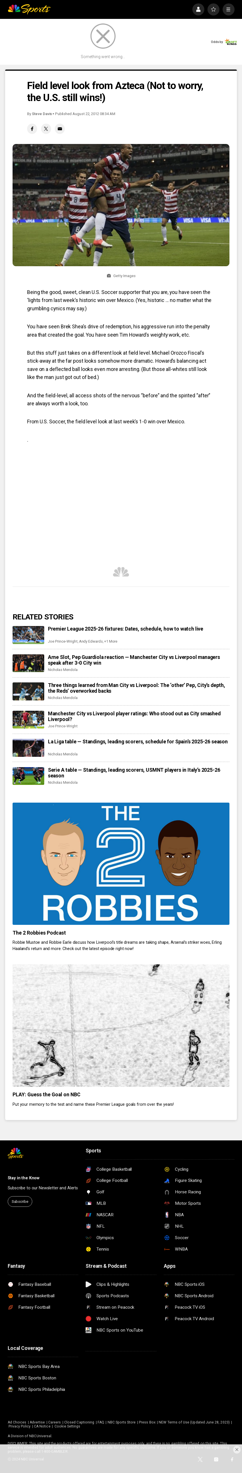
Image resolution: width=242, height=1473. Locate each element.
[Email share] (60, 129)
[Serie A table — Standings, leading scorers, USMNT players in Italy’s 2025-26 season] (28, 776)
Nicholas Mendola (63, 670)
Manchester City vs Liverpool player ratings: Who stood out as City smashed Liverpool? (134, 716)
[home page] (29, 9)
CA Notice (42, 1426)
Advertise (37, 1422)
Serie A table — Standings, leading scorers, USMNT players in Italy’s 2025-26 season (134, 773)
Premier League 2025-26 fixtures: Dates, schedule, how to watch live (125, 629)
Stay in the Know (24, 1178)
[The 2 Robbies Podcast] (121, 864)
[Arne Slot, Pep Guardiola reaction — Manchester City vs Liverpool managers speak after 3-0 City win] (28, 663)
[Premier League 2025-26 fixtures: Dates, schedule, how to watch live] (28, 635)
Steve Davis (42, 114)
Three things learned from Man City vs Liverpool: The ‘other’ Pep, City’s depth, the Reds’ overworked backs (136, 688)
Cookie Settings (67, 1426)
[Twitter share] (46, 129)
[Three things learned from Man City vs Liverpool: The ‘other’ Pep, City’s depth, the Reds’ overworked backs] (28, 691)
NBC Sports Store (122, 1422)
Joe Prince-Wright (63, 641)
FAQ (101, 1422)
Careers (54, 1422)
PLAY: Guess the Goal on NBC (46, 1094)
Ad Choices (17, 1422)
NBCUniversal (40, 1436)
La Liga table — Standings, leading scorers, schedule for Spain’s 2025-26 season (138, 742)
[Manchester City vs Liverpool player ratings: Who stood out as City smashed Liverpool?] (28, 719)
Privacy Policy (20, 1426)
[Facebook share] (32, 129)
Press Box (147, 1422)
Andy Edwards (91, 641)
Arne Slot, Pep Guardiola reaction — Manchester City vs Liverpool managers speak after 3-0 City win (134, 660)
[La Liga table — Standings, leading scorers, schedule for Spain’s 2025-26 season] (28, 748)
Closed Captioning (79, 1422)
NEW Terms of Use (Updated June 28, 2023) (194, 1422)
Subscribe (20, 1201)
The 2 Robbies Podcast (39, 933)
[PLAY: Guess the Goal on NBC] (121, 1025)
